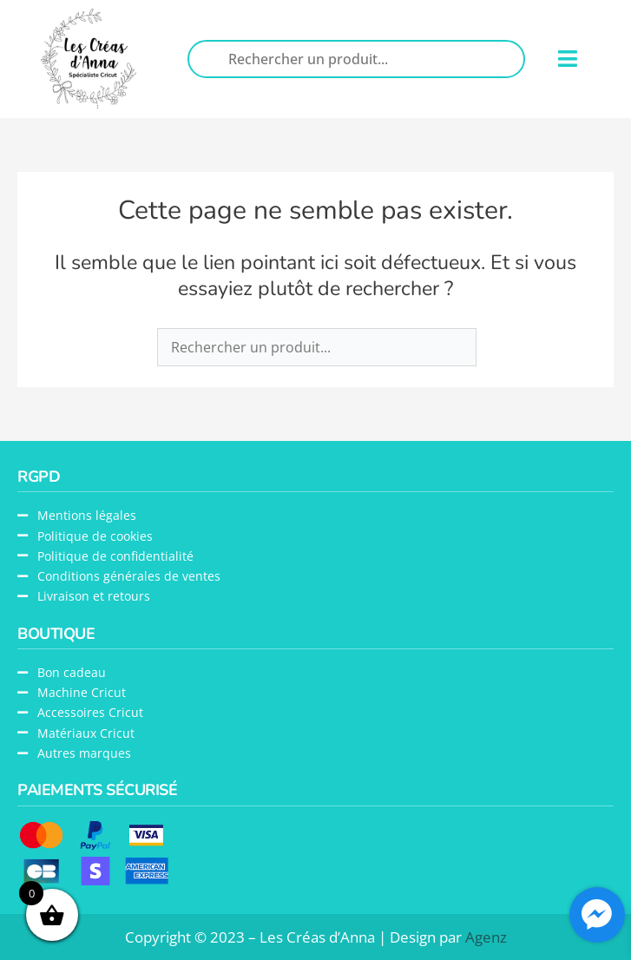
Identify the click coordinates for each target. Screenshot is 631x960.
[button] (567, 59)
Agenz (486, 937)
